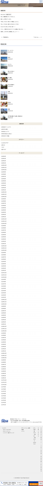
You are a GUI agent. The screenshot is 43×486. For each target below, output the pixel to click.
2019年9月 (3, 333)
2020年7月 (3, 310)
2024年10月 (3, 196)
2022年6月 (3, 259)
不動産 (22, 429)
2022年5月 (3, 261)
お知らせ (3, 145)
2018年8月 (3, 362)
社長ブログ (3, 149)
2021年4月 (3, 290)
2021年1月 (3, 297)
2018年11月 (3, 355)
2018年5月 (3, 368)
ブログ (2, 147)
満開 (9, 109)
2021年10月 (3, 277)
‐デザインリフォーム (6, 431)
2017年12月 (3, 380)
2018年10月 (3, 357)
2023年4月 (3, 236)
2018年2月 (3, 375)
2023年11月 (3, 221)
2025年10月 (3, 169)
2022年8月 (3, 254)
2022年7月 (3, 257)
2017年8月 (3, 389)
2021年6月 (3, 286)
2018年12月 (3, 353)
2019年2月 (3, 348)
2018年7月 (3, 364)
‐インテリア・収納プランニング (8, 432)
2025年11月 (3, 167)
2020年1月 (3, 324)
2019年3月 (3, 346)
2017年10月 (3, 384)
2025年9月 (3, 171)
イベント (22, 431)
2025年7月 (3, 176)
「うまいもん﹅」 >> (37, 37)
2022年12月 (3, 245)
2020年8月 (3, 308)
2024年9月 (3, 198)
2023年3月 (3, 239)
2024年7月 (3, 203)
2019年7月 (3, 337)
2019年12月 (3, 326)
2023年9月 (3, 225)
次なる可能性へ (11, 84)
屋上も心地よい (11, 71)
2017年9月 (3, 386)
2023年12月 (3, 218)
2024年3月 (3, 212)
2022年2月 (3, 268)
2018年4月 (3, 371)
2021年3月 (3, 292)
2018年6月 (3, 366)
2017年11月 (3, 382)
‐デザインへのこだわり (6, 429)
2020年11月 (3, 301)
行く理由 (10, 77)
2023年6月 (3, 232)
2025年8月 (3, 174)
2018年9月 (3, 359)
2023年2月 (3, 241)
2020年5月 (3, 315)
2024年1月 (3, 216)
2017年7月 (3, 391)
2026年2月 (3, 160)
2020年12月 (3, 299)
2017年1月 (3, 404)
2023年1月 (3, 243)
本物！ (9, 57)
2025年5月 (3, 180)
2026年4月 (3, 156)
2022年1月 (3, 270)
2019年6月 (3, 339)
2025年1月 (3, 189)
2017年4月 (3, 398)
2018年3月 (3, 373)
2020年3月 (3, 319)
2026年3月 (3, 158)
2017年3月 (3, 400)
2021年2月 (3, 295)
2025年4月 (3, 183)
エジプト (10, 64)
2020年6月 (3, 312)
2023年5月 (3, 234)
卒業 (9, 91)
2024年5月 (3, 207)
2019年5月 (3, 342)
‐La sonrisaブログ (34, 442)
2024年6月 (3, 205)
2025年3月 (3, 185)
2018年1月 (3, 377)
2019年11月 (3, 328)
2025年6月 (3, 178)
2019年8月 (3, 335)
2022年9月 (3, 252)
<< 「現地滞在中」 (5, 37)
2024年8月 (3, 201)
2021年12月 (3, 272)
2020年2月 (3, 321)
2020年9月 (3, 306)
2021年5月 (3, 288)
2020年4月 (3, 317)
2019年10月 (3, 330)
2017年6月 (3, 393)
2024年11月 (3, 194)
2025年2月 (3, 187)
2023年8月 (3, 227)
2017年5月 (3, 395)
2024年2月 (3, 214)
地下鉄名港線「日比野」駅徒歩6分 (15, 116)
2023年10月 (3, 223)
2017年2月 (3, 402)
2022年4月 (3, 263)
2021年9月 (3, 279)
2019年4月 (3, 344)
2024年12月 (3, 192)
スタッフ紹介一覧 (34, 430)
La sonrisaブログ (4, 142)
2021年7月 (3, 283)
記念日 (9, 102)
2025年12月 (3, 165)
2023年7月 (3, 230)
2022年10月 (3, 250)
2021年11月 (3, 274)
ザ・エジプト (10, 50)
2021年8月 (3, 281)
